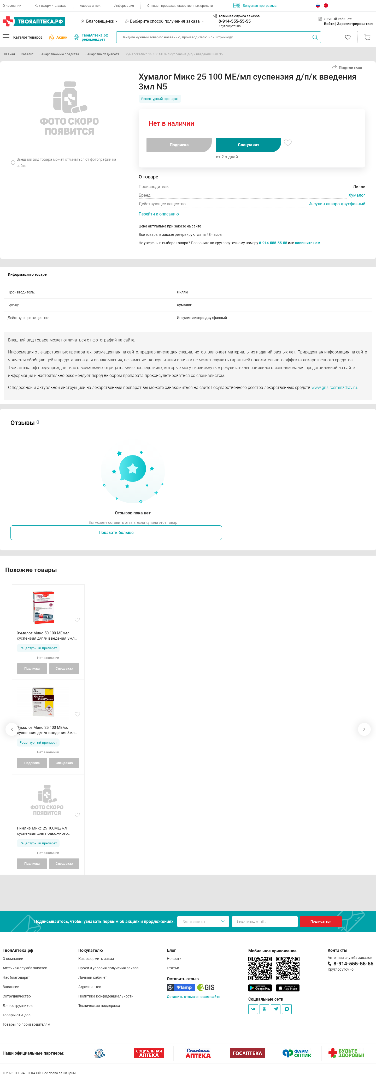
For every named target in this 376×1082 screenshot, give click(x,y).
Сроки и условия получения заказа (108, 968)
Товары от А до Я (17, 1015)
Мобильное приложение (272, 950)
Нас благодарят (16, 977)
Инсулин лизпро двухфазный (336, 203)
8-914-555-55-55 (235, 21)
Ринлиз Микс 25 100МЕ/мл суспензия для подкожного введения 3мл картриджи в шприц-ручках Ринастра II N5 (43, 831)
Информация (124, 6)
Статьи (173, 968)
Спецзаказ (248, 144)
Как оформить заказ (50, 6)
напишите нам (307, 243)
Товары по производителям (26, 1024)
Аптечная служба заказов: (239, 16)
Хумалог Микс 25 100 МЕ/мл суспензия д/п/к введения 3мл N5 (46, 730)
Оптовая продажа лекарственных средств (180, 6)
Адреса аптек (90, 6)
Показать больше (116, 532)
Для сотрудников (18, 1005)
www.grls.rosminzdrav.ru (334, 387)
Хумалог (357, 195)
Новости (174, 959)
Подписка (179, 144)
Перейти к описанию (159, 214)
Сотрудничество (17, 996)
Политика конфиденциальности (105, 996)
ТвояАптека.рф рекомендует (91, 37)
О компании (12, 6)
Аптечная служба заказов (25, 968)
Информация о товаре (27, 274)
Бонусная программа (255, 5)
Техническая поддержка (99, 1005)
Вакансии (11, 987)
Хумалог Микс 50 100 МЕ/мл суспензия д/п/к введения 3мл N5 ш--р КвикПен (46, 636)
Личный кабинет (92, 977)
